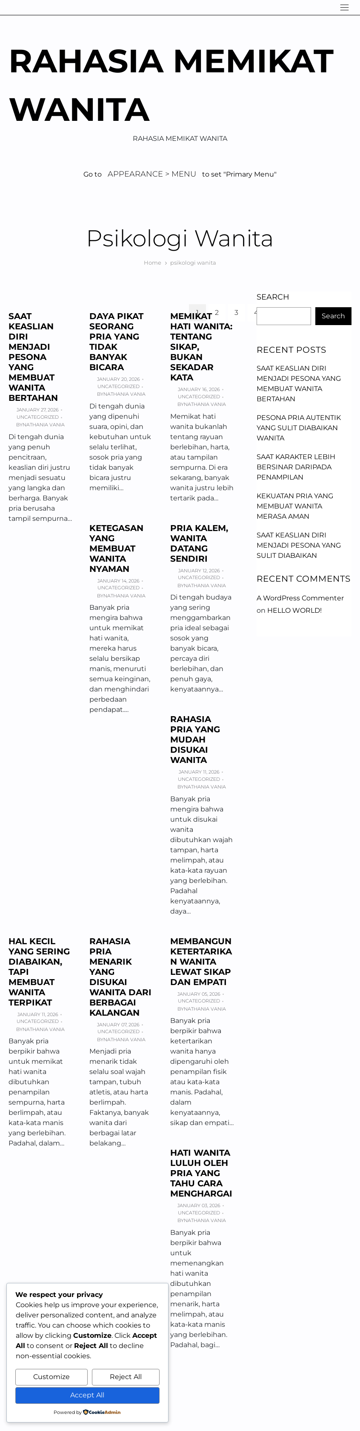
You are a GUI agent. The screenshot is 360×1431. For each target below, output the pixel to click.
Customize (51, 1377)
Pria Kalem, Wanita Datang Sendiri (199, 543)
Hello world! (294, 610)
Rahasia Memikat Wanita (171, 85)
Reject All (126, 1377)
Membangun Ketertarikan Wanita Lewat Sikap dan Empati (201, 961)
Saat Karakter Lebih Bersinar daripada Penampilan (296, 467)
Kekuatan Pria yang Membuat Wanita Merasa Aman (295, 506)
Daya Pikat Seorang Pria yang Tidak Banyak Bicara (116, 341)
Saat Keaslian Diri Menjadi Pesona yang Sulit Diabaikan (299, 545)
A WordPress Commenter (300, 598)
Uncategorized (38, 417)
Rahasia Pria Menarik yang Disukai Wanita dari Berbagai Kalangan (120, 977)
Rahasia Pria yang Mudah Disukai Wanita (195, 739)
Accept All (87, 1395)
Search (273, 297)
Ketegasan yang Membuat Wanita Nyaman (116, 548)
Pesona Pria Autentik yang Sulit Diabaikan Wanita (299, 428)
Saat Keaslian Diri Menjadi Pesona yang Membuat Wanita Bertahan (33, 357)
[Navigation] (344, 7)
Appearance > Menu (152, 174)
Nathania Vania (44, 425)
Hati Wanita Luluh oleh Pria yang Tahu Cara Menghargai (201, 1173)
